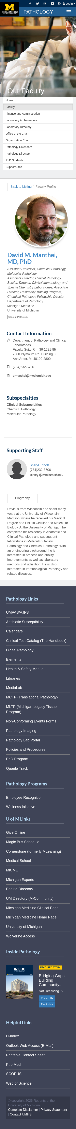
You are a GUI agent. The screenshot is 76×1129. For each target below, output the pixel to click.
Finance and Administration (23, 113)
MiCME (12, 870)
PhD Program (17, 759)
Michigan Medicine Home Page (31, 917)
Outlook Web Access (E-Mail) (30, 1046)
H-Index (12, 1036)
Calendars (14, 631)
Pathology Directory (18, 153)
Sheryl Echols (39, 465)
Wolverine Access (20, 936)
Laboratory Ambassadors (21, 120)
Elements (13, 659)
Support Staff (14, 167)
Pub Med (13, 1065)
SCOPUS (13, 1074)
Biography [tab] (22, 498)
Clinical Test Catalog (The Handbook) (36, 641)
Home (9, 100)
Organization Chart (18, 140)
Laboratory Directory (18, 127)
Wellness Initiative (20, 807)
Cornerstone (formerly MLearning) (33, 851)
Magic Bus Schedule (22, 842)
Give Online (15, 832)
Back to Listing (21, 186)
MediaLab (14, 688)
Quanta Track (17, 768)
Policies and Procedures (25, 749)
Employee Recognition (24, 798)
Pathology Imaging (21, 731)
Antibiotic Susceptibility (24, 622)
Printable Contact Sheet (25, 1055)
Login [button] (69, 3)
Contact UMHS (21, 1114)
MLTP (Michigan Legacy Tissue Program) (31, 709)
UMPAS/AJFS (17, 612)
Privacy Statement (54, 1109)
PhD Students (14, 160)
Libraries (13, 678)
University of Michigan (24, 927)
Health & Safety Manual (25, 669)
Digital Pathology (19, 650)
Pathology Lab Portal (23, 740)
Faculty (10, 107)
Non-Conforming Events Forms (31, 721)
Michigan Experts (20, 880)
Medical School (18, 861)
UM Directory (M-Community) (30, 898)
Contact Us (47, 998)
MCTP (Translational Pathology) (32, 697)
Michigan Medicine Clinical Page (32, 908)
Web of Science (19, 1083)
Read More (47, 1004)
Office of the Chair (17, 133)
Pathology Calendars (19, 147)
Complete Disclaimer (23, 1109)
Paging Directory (19, 889)
